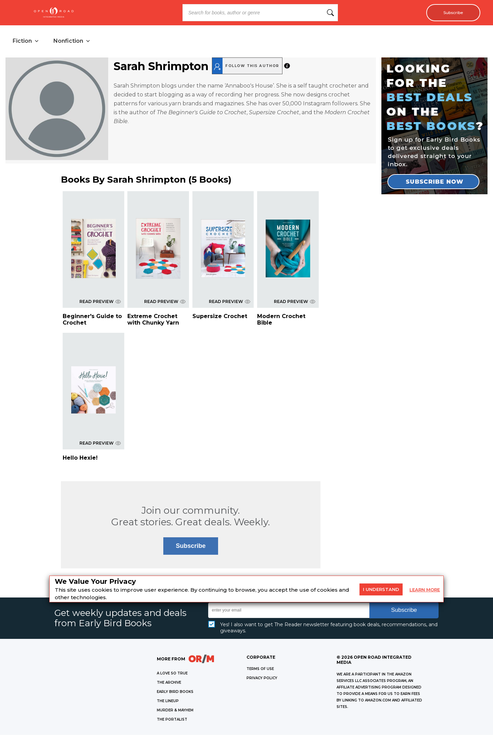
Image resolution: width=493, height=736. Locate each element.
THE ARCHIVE (169, 683)
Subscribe (450, 13)
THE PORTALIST (172, 720)
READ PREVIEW (100, 302)
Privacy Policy (261, 679)
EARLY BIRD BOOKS (175, 693)
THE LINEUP (168, 702)
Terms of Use (260, 670)
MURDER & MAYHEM (175, 711)
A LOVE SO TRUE (172, 674)
